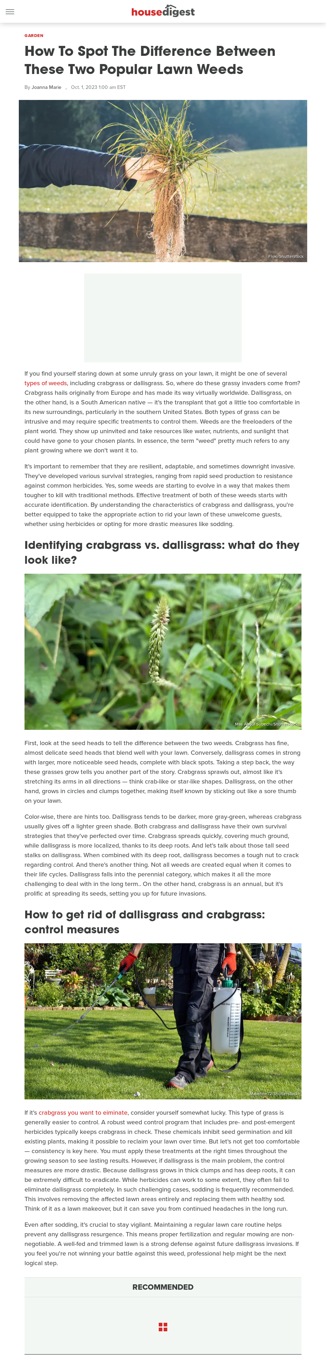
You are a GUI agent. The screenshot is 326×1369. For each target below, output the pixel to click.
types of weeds (46, 383)
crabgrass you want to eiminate (83, 1112)
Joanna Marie (46, 87)
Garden (34, 35)
